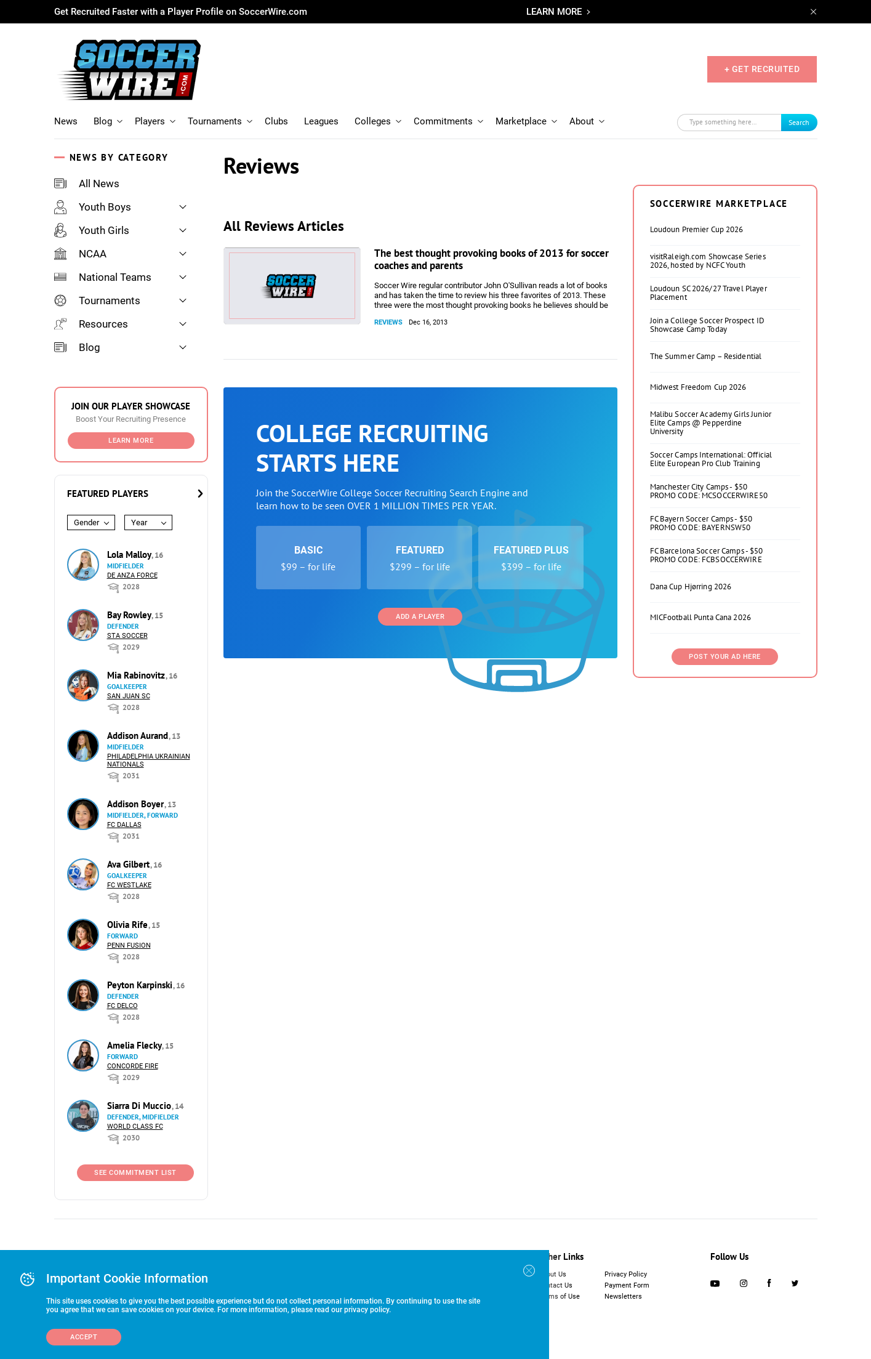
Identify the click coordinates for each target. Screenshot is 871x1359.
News (66, 121)
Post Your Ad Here (725, 657)
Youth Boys (92, 207)
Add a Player (420, 617)
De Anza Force (132, 575)
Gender (86, 522)
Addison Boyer (136, 804)
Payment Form (626, 1285)
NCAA (80, 254)
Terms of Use (559, 1296)
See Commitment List (135, 1173)
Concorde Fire (132, 1066)
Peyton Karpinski (141, 985)
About (581, 121)
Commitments (443, 121)
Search (799, 122)
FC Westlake (129, 885)
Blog (103, 121)
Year (139, 522)
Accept (83, 1337)
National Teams (102, 277)
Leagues (321, 121)
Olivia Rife (128, 924)
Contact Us (555, 1285)
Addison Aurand (139, 735)
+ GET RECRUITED (762, 69)
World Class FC (135, 1127)
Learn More (130, 441)
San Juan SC (128, 696)
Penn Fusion (129, 946)
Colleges (373, 121)
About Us (552, 1274)
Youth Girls (91, 230)
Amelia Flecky (135, 1045)
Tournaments (215, 121)
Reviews (388, 322)
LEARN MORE (554, 11)
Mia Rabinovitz (137, 675)
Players (150, 121)
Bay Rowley (130, 615)
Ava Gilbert (129, 864)
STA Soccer (127, 636)
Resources (91, 324)
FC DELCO (122, 1006)
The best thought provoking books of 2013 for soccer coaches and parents (491, 259)
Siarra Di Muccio (140, 1105)
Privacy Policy (625, 1274)
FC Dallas (124, 825)
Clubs (276, 121)
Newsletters (623, 1296)
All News (86, 183)
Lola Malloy (130, 554)
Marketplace (521, 121)
